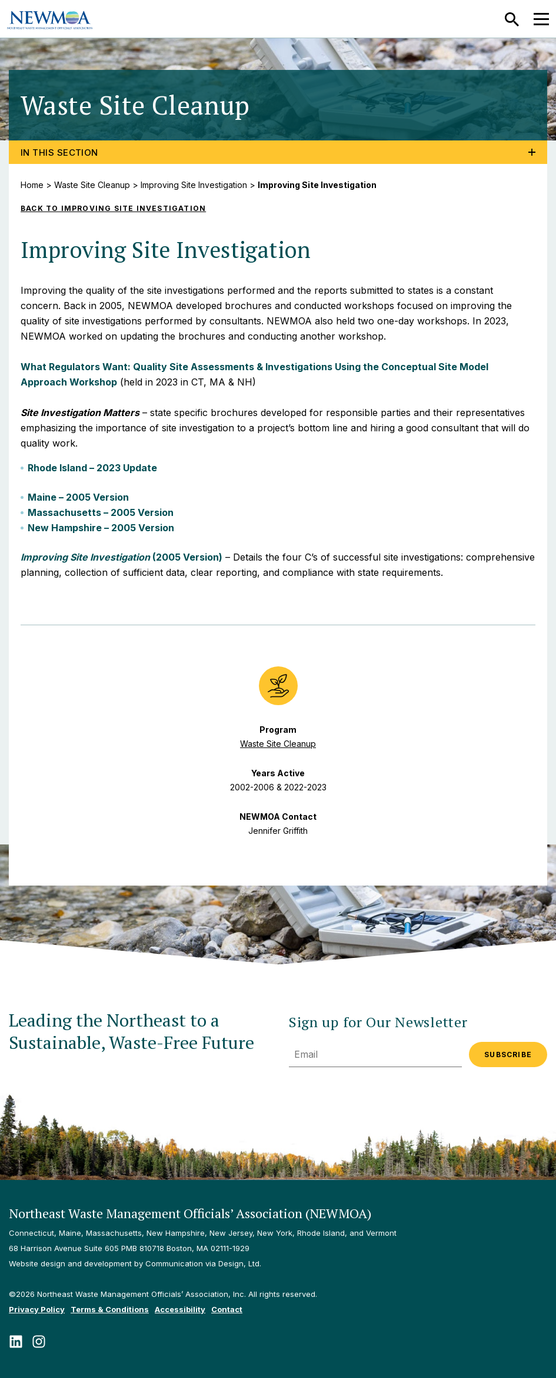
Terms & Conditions (110, 1309)
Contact (226, 1309)
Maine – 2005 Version (78, 497)
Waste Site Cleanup (92, 185)
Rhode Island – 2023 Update (92, 468)
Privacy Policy (37, 1309)
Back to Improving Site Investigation (113, 208)
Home (32, 185)
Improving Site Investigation (194, 185)
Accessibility (180, 1309)
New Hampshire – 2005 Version (101, 528)
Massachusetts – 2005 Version (101, 512)
